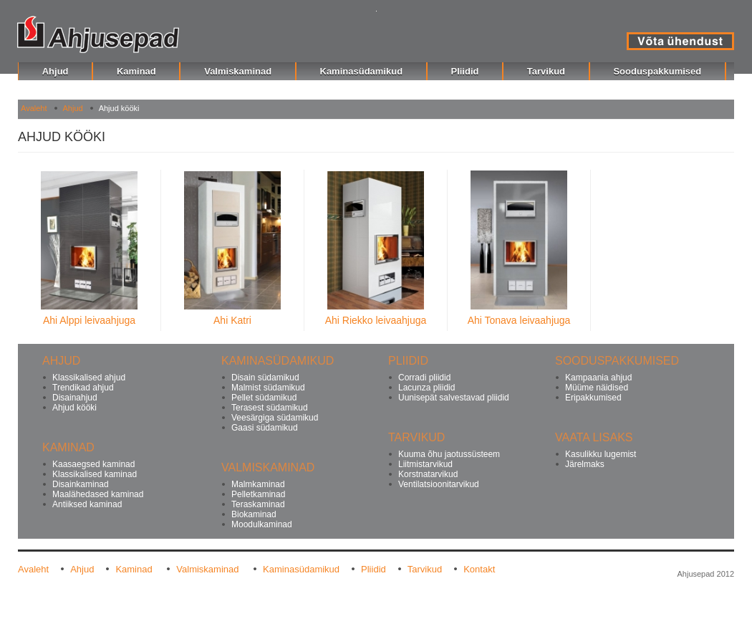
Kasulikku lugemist (600, 454)
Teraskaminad (258, 504)
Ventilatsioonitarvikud (438, 484)
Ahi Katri (232, 320)
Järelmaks (584, 464)
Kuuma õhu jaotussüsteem (449, 454)
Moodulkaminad (261, 524)
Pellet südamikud (264, 398)
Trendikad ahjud (83, 388)
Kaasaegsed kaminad (93, 464)
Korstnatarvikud (428, 474)
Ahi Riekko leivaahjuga (376, 320)
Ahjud (73, 108)
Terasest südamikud (269, 408)
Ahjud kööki (74, 408)
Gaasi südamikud (264, 428)
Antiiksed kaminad (87, 504)
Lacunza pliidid (426, 388)
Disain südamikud (265, 378)
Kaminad (135, 569)
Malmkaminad (258, 484)
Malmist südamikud (268, 388)
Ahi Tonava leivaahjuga (519, 320)
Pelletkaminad (258, 494)
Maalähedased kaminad (97, 494)
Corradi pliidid (424, 378)
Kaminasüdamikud (301, 569)
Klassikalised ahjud (88, 378)
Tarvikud (425, 569)
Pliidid (373, 569)
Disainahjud (74, 398)
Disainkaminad (80, 484)
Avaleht (34, 108)
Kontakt (479, 569)
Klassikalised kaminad (94, 474)
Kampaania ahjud (598, 378)
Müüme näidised (596, 388)
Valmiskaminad (208, 569)
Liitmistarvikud (425, 464)
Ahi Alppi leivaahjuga (89, 320)
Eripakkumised (593, 398)
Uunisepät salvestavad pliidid (453, 398)
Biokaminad (253, 514)
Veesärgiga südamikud (274, 418)
